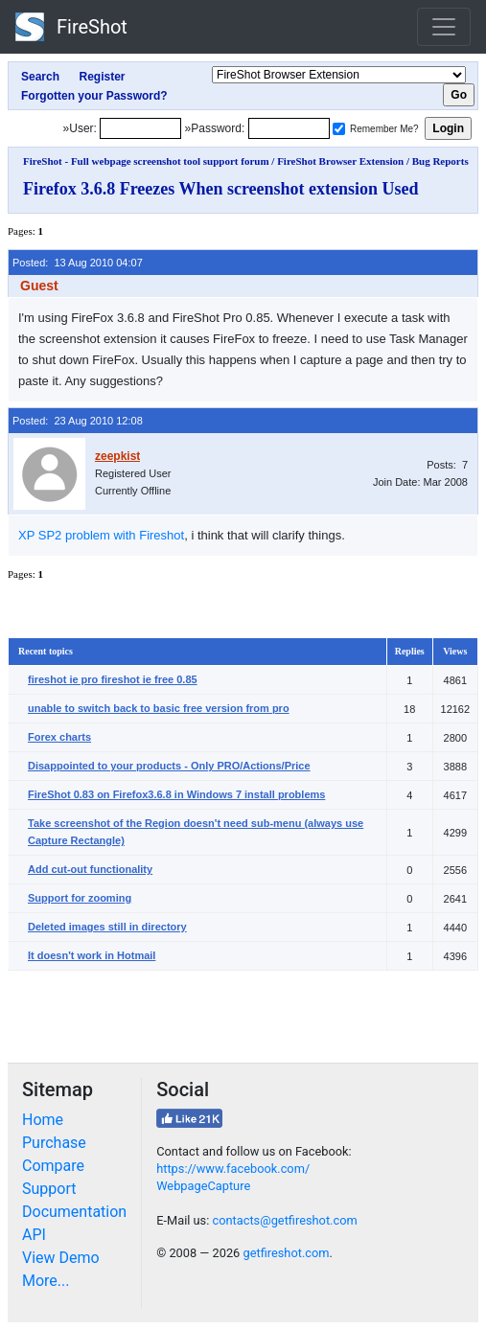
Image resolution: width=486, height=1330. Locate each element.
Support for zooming (79, 898)
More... (46, 1281)
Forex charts (59, 737)
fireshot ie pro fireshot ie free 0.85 (112, 679)
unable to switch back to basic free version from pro (158, 708)
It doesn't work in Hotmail (91, 955)
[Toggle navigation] (444, 27)
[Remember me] (339, 129)
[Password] (289, 128)
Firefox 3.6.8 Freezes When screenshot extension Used (221, 188)
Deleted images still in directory (107, 926)
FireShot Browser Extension (340, 161)
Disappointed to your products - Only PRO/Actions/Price (169, 765)
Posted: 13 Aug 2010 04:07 (77, 262)
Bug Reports (440, 161)
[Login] (140, 128)
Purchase (54, 1143)
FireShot (71, 26)
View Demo (61, 1258)
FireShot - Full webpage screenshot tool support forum (146, 161)
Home (42, 1120)
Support (49, 1189)
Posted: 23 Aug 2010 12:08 (77, 420)
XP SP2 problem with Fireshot (101, 535)
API (34, 1235)
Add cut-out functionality (90, 869)
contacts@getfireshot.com (284, 1220)
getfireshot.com (286, 1253)
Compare (53, 1166)
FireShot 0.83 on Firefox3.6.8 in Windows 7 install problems (176, 794)
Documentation (74, 1212)
